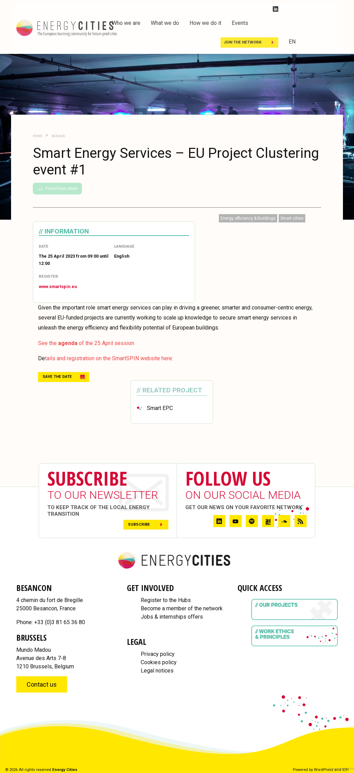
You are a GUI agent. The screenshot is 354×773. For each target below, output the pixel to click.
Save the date (57, 376)
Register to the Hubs (166, 600)
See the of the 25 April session (86, 343)
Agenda (58, 136)
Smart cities (292, 218)
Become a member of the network (182, 608)
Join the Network (242, 42)
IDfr (345, 769)
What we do (165, 23)
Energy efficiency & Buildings (248, 218)
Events (240, 23)
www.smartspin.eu (58, 286)
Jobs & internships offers (172, 616)
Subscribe (139, 524)
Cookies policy (159, 662)
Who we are (126, 23)
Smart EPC (160, 408)
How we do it (205, 23)
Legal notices (157, 670)
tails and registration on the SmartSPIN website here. (109, 358)
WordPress (323, 769)
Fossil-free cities (57, 188)
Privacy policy (158, 654)
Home (38, 136)
